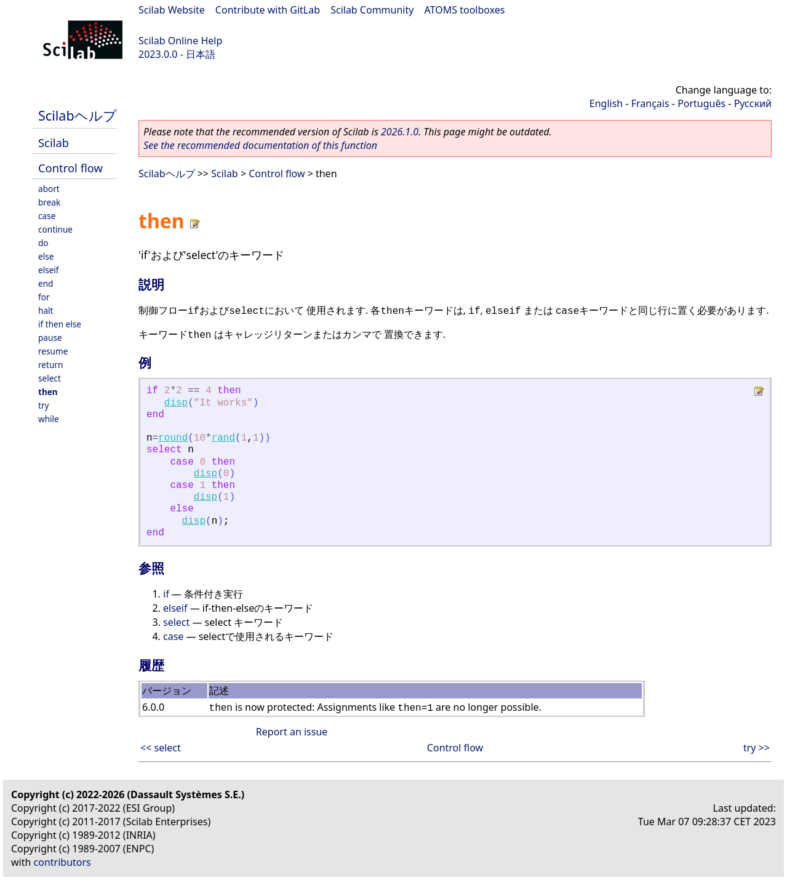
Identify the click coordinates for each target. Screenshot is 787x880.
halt (45, 310)
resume (53, 351)
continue (55, 229)
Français (650, 103)
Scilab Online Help (180, 40)
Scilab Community (371, 10)
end (45, 283)
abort (49, 188)
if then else (59, 324)
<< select (160, 747)
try (43, 405)
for (44, 297)
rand (223, 438)
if (166, 594)
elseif (48, 270)
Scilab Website (171, 10)
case (46, 216)
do (43, 243)
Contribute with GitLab (267, 10)
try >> (756, 747)
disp (176, 403)
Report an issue (291, 731)
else (46, 256)
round (173, 438)
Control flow (70, 167)
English (606, 103)
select (49, 378)
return (50, 364)
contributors (62, 862)
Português (701, 103)
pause (50, 337)
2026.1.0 (399, 131)
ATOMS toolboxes (465, 10)
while (48, 419)
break (49, 202)
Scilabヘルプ (77, 115)
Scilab (53, 142)
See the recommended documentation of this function (260, 145)
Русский (753, 103)
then (48, 392)
